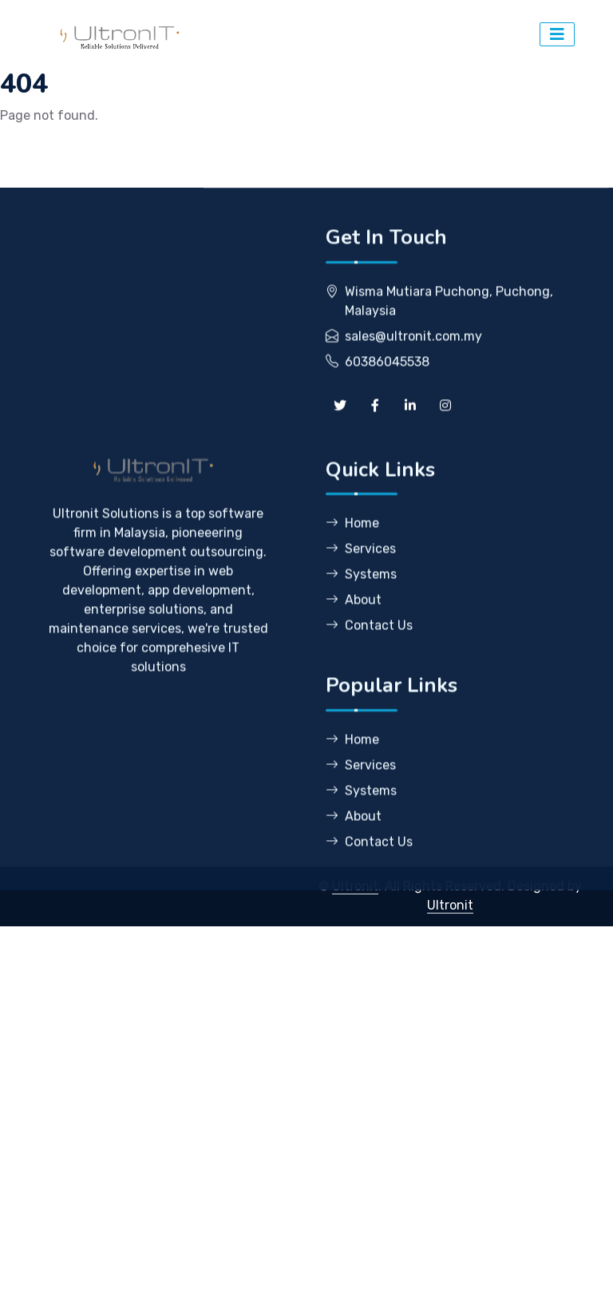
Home (352, 565)
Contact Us (369, 668)
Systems (361, 616)
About (354, 642)
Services (361, 591)
